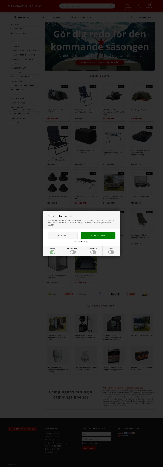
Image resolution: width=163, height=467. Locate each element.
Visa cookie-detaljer (81, 242)
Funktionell (93, 251)
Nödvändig (52, 251)
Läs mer (50, 225)
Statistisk (111, 251)
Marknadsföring (72, 251)
